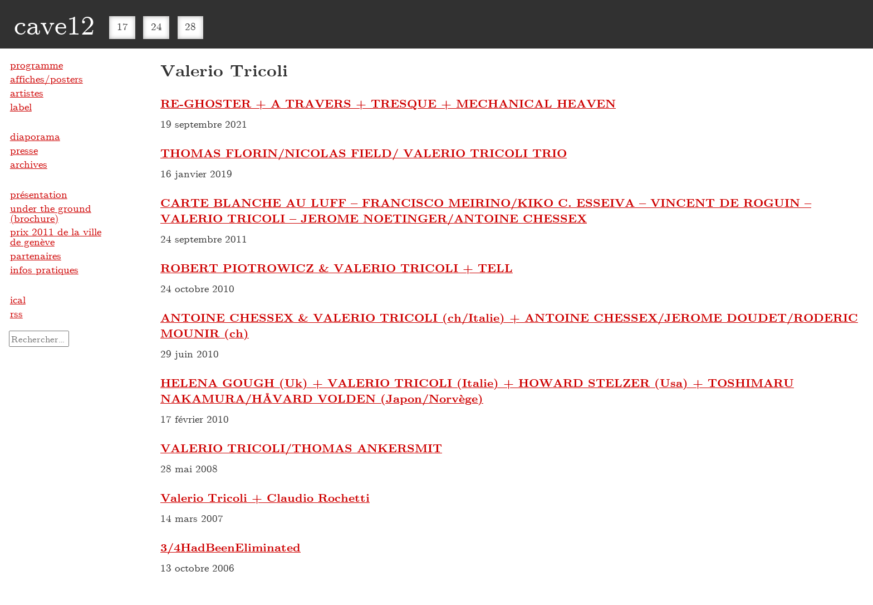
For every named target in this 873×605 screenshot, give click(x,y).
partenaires (35, 255)
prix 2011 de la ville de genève (55, 236)
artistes (26, 92)
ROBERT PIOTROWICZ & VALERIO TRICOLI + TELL (336, 267)
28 (190, 26)
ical (18, 299)
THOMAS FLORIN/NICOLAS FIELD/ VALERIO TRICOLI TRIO (363, 153)
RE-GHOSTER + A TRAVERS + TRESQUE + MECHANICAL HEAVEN (388, 103)
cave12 (54, 24)
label (21, 106)
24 (156, 26)
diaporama (35, 136)
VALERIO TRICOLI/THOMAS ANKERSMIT (301, 448)
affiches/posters (46, 78)
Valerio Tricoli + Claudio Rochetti (265, 497)
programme (36, 64)
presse (24, 150)
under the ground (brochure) (50, 213)
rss (16, 313)
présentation (38, 194)
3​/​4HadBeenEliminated (230, 547)
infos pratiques (44, 269)
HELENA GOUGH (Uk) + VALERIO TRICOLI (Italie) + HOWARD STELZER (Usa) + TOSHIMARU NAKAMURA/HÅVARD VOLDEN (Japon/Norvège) (477, 390)
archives (28, 164)
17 (122, 26)
